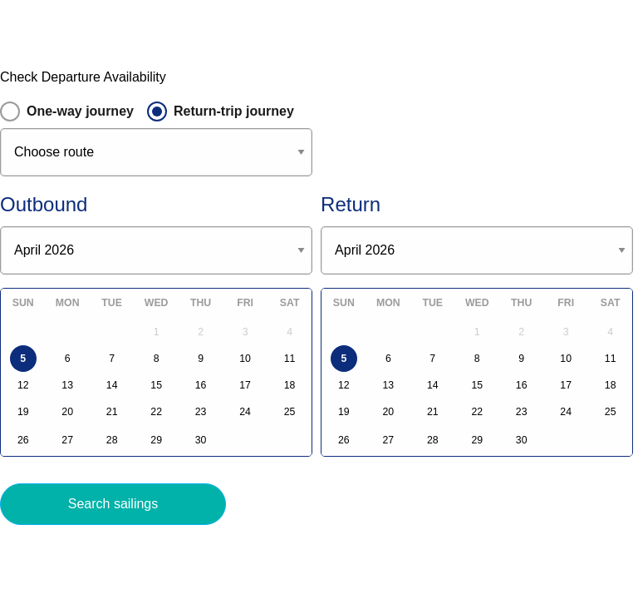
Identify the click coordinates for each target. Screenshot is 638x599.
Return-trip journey (234, 111)
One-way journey (80, 111)
